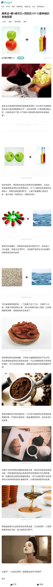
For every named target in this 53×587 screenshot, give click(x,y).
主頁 (2, 6)
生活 (33, 6)
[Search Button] (46, 6)
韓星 (13, 6)
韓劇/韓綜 (19, 6)
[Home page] (6, 2)
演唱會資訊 (40, 6)
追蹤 (21, 58)
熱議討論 (27, 6)
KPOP (8, 6)
